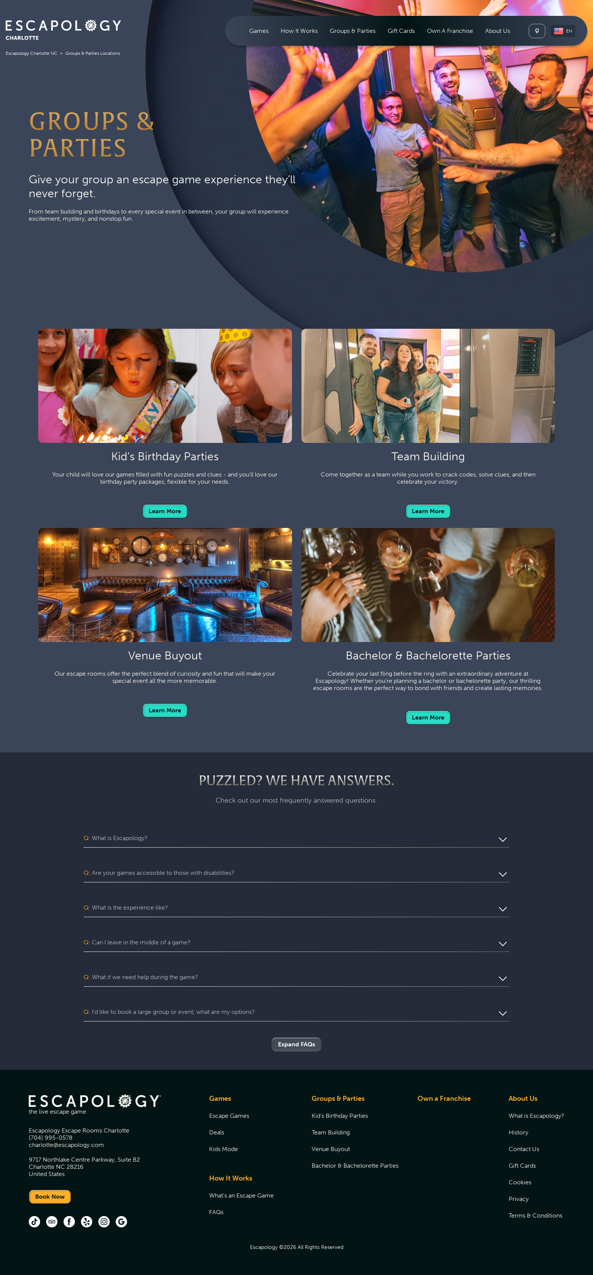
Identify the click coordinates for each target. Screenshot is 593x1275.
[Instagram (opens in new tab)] (104, 1222)
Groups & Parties (338, 1098)
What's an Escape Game (241, 1195)
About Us (523, 1098)
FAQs (216, 1212)
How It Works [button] (299, 30)
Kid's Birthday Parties (340, 1115)
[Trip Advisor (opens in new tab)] (51, 1222)
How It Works (230, 1178)
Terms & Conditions (535, 1215)
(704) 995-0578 (51, 1137)
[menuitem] (259, 30)
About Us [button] (497, 30)
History (518, 1132)
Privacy (519, 1198)
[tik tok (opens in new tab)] (34, 1222)
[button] (563, 31)
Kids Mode (223, 1149)
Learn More (165, 511)
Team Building (331, 1132)
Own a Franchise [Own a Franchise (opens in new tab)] (444, 1098)
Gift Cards (401, 30)
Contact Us (524, 1149)
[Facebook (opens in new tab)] (69, 1222)
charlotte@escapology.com (66, 1144)
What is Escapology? (536, 1115)
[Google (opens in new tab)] (121, 1222)
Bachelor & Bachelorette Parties (355, 1165)
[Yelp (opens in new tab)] (86, 1222)
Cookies (520, 1182)
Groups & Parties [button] (353, 30)
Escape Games (229, 1115)
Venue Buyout (331, 1149)
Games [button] (259, 30)
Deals (216, 1132)
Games (220, 1098)
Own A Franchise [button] (450, 30)
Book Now (50, 1196)
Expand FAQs (296, 1044)
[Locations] (537, 31)
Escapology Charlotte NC (31, 53)
